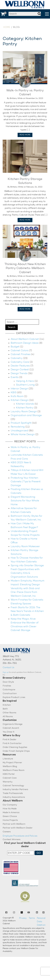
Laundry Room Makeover (25, 546)
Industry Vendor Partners (15, 789)
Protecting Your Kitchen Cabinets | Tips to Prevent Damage (26, 482)
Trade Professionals (13, 793)
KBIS (13, 392)
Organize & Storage (12, 724)
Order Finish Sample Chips (16, 751)
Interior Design (19, 388)
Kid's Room (17, 396)
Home (6, 27)
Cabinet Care (10, 778)
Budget (15, 347)
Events (15, 377)
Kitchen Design (20, 400)
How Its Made (10, 809)
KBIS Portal (8, 774)
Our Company (10, 805)
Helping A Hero (25, 381)
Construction (10, 694)
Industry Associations (14, 797)
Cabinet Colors (19, 350)
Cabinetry (17, 358)
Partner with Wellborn (14, 824)
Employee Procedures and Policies (20, 836)
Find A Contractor (12, 743)
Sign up (6, 672)
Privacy (23, 918)
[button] (47, 13)
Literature (8, 759)
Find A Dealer (9, 740)
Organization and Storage (26, 415)
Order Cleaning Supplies (15, 747)
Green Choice (10, 816)
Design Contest (20, 369)
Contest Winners (11, 840)
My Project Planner (12, 763)
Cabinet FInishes (20, 354)
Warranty (8, 782)
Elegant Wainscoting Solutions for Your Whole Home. (25, 501)
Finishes (7, 686)
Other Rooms (9, 713)
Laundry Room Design (24, 411)
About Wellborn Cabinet (25, 339)
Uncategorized (19, 430)
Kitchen (7, 705)
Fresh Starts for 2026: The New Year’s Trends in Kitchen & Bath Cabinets (27, 611)
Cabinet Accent (11, 728)
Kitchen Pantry (24, 408)
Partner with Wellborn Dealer (17, 828)
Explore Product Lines (14, 697)
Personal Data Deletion (41, 921)
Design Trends (19, 373)
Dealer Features (20, 366)
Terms (32, 918)
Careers (7, 832)
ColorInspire (9, 690)
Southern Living (25, 385)
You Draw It (8, 732)
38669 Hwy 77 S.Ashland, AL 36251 (12, 658)
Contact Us (8, 668)
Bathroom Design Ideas (25, 343)
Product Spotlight (21, 423)
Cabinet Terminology (13, 786)
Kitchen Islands (25, 404)
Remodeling (18, 427)
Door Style (8, 682)
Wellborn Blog (10, 766)
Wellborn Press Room (13, 770)
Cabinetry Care (20, 362)
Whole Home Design (23, 434)
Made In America (11, 813)
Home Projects (10, 820)
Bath (5, 709)
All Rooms (8, 717)
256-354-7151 (10, 663)
